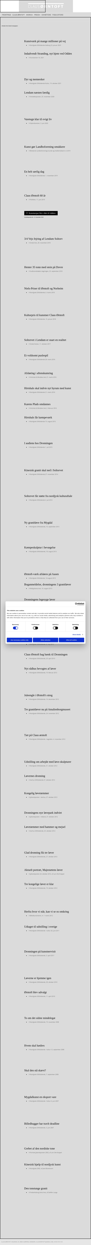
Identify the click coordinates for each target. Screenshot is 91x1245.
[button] (41, 213)
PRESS (36, 15)
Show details (77, 634)
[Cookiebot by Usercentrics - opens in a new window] (76, 604)
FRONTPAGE (6, 15)
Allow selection (45, 640)
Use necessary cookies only (19, 640)
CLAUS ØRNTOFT (18, 15)
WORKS (29, 15)
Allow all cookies (71, 640)
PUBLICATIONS (57, 15)
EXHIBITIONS (46, 15)
